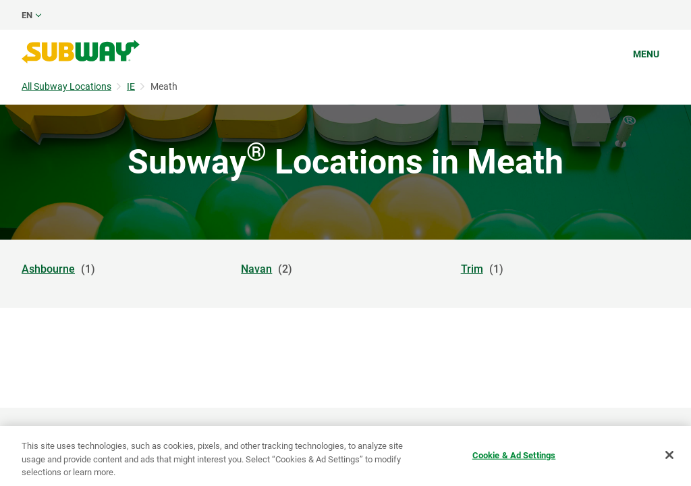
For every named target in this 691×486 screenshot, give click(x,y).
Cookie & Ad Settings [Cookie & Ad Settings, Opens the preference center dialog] (514, 455)
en (27, 15)
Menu (646, 54)
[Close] (669, 455)
